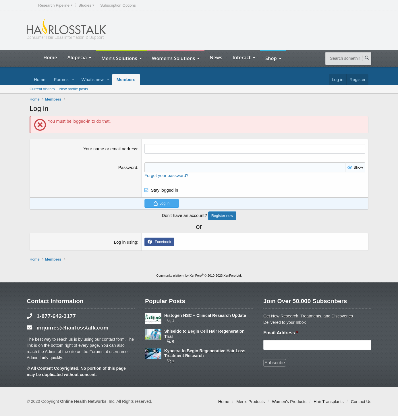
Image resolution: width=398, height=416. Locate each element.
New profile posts (73, 89)
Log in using (125, 242)
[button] (73, 79)
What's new (93, 79)
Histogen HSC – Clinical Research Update (205, 315)
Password (127, 167)
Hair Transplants (329, 401)
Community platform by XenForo (199, 275)
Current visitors (42, 89)
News (216, 57)
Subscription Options (118, 5)
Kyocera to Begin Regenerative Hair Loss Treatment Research (204, 353)
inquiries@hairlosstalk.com (72, 328)
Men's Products (250, 401)
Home (50, 57)
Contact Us (361, 401)
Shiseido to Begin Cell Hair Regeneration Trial (204, 333)
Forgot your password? (166, 175)
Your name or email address (110, 148)
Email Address (280, 332)
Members (126, 79)
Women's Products (289, 401)
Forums (61, 79)
